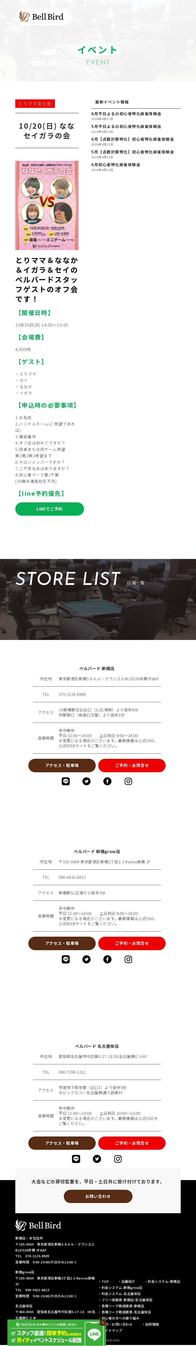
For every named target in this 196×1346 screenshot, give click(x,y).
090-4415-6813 (72, 877)
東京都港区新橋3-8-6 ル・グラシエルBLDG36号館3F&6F (109, 679)
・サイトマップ (110, 1331)
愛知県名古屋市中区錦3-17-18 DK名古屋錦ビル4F (103, 1057)
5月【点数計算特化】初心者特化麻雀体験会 (132, 151)
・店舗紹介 (126, 1282)
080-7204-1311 (72, 1072)
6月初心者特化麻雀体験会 (115, 164)
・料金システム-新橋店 (162, 1282)
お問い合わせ (98, 1197)
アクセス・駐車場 (61, 766)
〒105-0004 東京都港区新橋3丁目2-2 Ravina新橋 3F (105, 862)
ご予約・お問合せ (133, 766)
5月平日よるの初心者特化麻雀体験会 (126, 126)
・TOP (103, 1282)
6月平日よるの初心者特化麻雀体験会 (126, 113)
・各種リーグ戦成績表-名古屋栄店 (124, 1313)
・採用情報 (150, 1325)
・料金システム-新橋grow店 (120, 1288)
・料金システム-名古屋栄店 (119, 1294)
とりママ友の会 (35, 103)
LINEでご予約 (49, 509)
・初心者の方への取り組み (118, 1319)
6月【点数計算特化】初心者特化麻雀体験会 (132, 139)
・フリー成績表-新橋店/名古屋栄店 (125, 1300)
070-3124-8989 (72, 694)
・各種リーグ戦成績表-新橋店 (121, 1306)
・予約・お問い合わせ (115, 1325)
